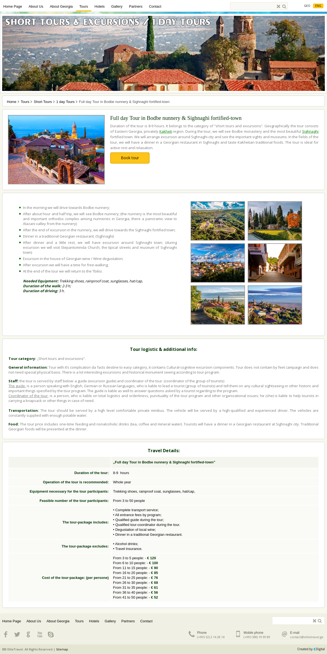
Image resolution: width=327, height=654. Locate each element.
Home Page (12, 6)
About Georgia (61, 6)
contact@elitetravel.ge (306, 637)
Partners (135, 6)
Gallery (116, 6)
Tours (83, 6)
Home (11, 102)
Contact (155, 6)
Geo (307, 6)
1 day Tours (65, 102)
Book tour (130, 157)
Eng (318, 6)
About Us (36, 6)
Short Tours (43, 102)
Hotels (100, 6)
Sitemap (62, 649)
